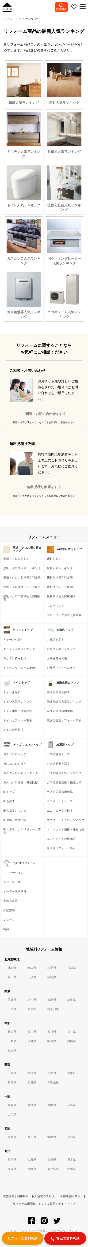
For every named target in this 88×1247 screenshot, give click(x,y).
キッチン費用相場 (14, 658)
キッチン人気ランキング (24, 135)
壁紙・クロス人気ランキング (22, 568)
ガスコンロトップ (14, 754)
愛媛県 (51, 1137)
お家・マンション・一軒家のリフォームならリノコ (44, 1230)
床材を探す (54, 558)
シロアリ (9, 919)
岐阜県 (51, 1041)
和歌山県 (53, 1082)
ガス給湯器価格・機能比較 (64, 782)
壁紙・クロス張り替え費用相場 (22, 598)
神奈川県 (53, 1009)
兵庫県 (12, 1082)
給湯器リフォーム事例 (61, 848)
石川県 (51, 1031)
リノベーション (13, 872)
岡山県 (51, 1105)
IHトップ (9, 792)
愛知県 (12, 1050)
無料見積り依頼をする (44, 487)
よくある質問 (47, 1203)
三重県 (12, 1073)
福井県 (71, 1031)
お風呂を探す (55, 639)
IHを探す (9, 801)
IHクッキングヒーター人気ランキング (64, 242)
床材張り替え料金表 (60, 577)
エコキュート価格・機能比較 (65, 829)
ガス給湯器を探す (58, 763)
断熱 (6, 929)
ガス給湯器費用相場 (60, 792)
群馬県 (51, 999)
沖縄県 (71, 1169)
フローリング (55, 605)
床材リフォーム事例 (60, 587)
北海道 (12, 967)
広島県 (71, 1105)
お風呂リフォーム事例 (61, 667)
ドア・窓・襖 (12, 882)
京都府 (51, 1073)
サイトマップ (66, 1203)
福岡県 (12, 1159)
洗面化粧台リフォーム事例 (64, 720)
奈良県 (31, 1082)
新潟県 (12, 1031)
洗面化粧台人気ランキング (64, 188)
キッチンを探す (13, 639)
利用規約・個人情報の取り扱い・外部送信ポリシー (50, 1196)
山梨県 (12, 1041)
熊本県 (71, 1159)
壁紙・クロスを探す (16, 558)
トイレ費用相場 (13, 729)
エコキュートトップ (60, 801)
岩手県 (51, 967)
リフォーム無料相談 (23, 1238)
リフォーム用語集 (24, 1203)
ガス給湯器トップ (58, 754)
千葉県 (12, 1009)
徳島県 (12, 1137)
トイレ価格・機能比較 (17, 711)
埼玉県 (71, 999)
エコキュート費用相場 (61, 838)
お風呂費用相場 (57, 658)
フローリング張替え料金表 (64, 615)
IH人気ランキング (15, 810)
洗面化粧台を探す (58, 692)
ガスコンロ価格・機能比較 (20, 782)
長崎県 (51, 1159)
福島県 (51, 977)
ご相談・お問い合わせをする (44, 414)
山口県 (12, 1114)
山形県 (31, 977)
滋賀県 (31, 1073)
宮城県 (71, 967)
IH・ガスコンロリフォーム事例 (22, 831)
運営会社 (9, 1196)
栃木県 (31, 999)
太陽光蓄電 (10, 901)
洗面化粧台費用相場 (60, 711)
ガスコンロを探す (14, 763)
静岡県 (71, 1041)
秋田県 (12, 977)
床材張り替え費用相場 (61, 596)
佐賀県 (31, 1159)
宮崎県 (31, 1169)
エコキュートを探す (60, 810)
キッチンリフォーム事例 (19, 667)
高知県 (71, 1137)
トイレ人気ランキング (24, 186)
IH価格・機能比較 (15, 820)
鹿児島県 (53, 1169)
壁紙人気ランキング (24, 84)
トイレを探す (12, 692)
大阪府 (71, 1073)
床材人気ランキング (64, 84)
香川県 (31, 1137)
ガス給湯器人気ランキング (24, 295)
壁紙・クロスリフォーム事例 (22, 587)
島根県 (31, 1105)
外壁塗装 (9, 910)
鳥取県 (12, 1105)
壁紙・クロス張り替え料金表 (22, 577)
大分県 (12, 1169)
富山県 (31, 1031)
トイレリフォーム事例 (17, 720)
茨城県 (12, 999)
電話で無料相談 (65, 1238)
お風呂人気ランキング (64, 132)
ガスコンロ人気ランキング (24, 242)
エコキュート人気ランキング (64, 295)
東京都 (31, 1009)
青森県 (31, 967)
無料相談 (61, 9)
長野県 (31, 1041)
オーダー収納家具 (14, 891)
